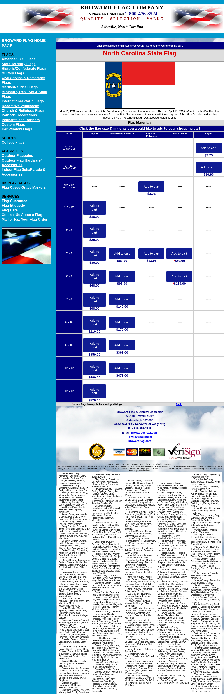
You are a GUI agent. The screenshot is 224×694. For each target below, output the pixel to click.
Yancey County (201, 580)
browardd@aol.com (144, 432)
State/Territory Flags (18, 64)
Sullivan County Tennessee (207, 660)
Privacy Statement (140, 436)
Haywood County (136, 502)
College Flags (13, 142)
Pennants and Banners (21, 120)
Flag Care (10, 210)
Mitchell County (135, 649)
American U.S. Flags (19, 59)
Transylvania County (204, 479)
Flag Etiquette (13, 205)
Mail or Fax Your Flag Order (24, 219)
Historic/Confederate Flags (24, 68)
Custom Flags (13, 124)
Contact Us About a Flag (22, 215)
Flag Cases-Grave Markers (24, 187)
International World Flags (23, 101)
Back (179, 404)
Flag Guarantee (14, 201)
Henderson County (137, 512)
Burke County (68, 608)
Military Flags (13, 73)
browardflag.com (139, 441)
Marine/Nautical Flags (20, 87)
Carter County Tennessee (206, 633)
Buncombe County (71, 598)
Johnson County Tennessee (207, 648)
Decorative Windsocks (20, 106)
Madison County (136, 620)
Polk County (166, 565)
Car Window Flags (17, 129)
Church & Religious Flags (23, 110)
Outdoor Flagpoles (17, 155)
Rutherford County (169, 627)
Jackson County (135, 562)
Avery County (68, 526)
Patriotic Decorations (19, 115)
